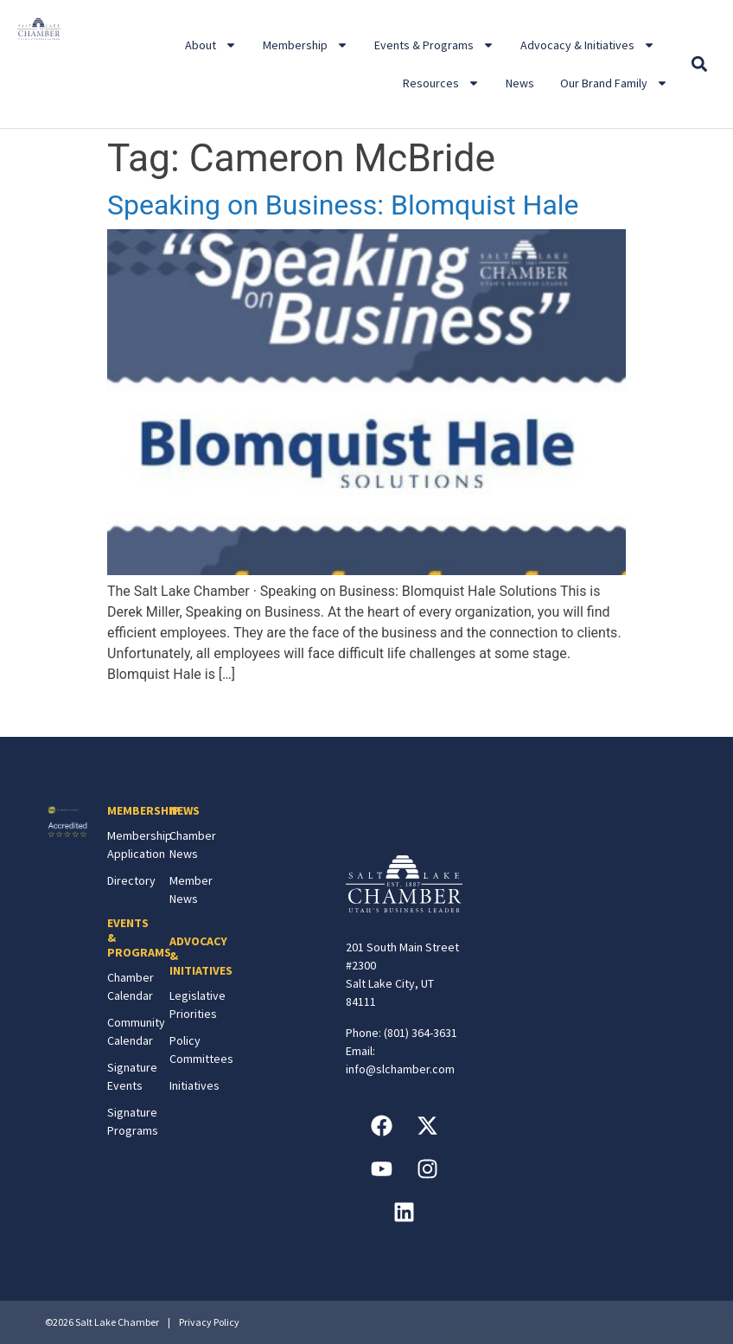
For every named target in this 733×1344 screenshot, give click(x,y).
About (211, 45)
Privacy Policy (209, 1321)
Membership (305, 45)
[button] (699, 64)
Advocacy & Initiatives (587, 45)
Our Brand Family (614, 83)
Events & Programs (434, 45)
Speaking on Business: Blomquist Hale (343, 205)
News (520, 83)
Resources (441, 83)
